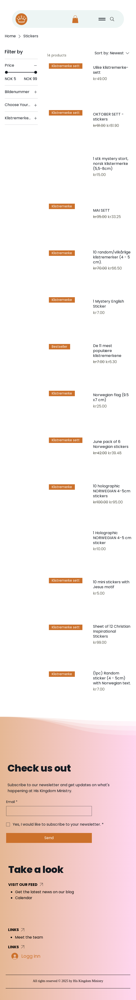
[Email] (47, 811)
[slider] (6, 72)
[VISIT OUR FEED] (43, 884)
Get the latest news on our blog (44, 892)
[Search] (112, 19)
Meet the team (29, 937)
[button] (75, 19)
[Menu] (102, 19)
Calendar (23, 898)
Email (11, 802)
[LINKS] (27, 929)
